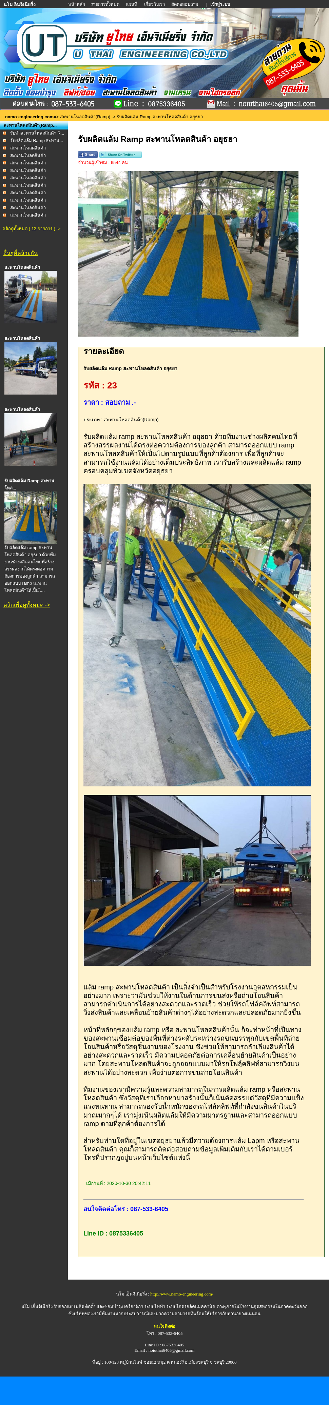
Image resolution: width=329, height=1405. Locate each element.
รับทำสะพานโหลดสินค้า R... (37, 133)
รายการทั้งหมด (105, 4)
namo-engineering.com (29, 116)
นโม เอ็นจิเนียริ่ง (36, 1306)
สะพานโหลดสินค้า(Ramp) (85, 116)
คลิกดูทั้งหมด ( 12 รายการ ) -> (31, 228)
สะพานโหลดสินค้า (28, 147)
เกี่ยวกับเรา (154, 4)
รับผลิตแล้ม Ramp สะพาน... (36, 140)
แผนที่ (131, 4)
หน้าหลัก (77, 4)
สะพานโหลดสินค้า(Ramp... (30, 125)
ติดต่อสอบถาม (185, 4)
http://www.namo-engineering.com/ (181, 1294)
